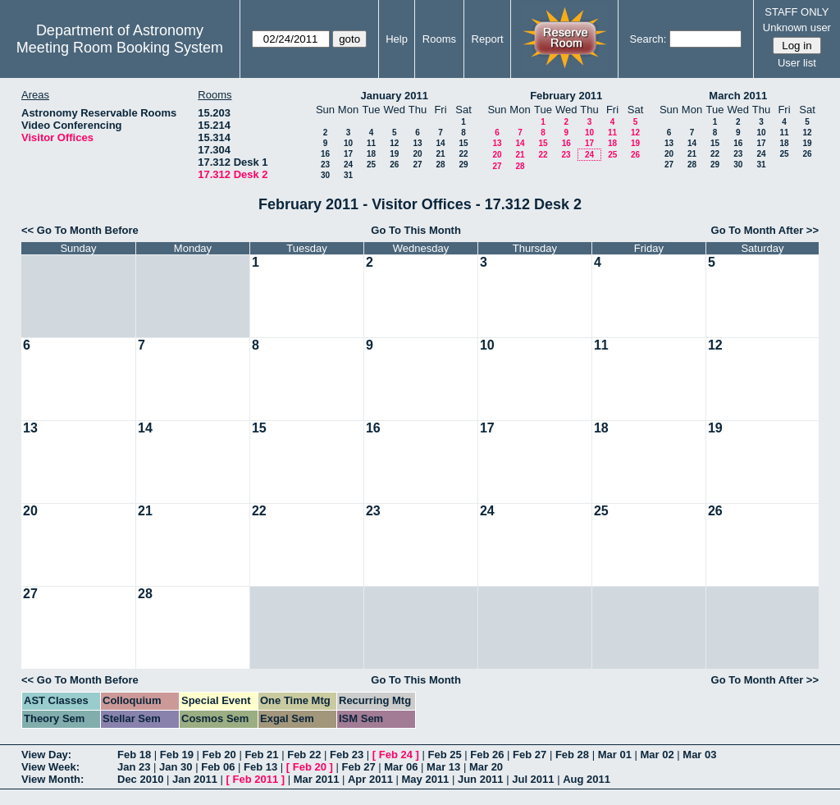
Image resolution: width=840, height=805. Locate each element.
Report (488, 39)
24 (348, 164)
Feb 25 (444, 754)
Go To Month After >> (765, 230)
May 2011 (426, 779)
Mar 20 (486, 767)
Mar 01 (615, 754)
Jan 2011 (194, 779)
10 (348, 143)
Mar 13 (443, 767)
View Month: (52, 779)
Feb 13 (260, 767)
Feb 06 (218, 767)
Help (397, 39)
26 (394, 164)
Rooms (439, 39)
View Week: (50, 767)
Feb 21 (261, 754)
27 (417, 164)
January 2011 (394, 95)
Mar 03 (699, 754)
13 (417, 143)
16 (325, 153)
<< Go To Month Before (80, 230)
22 (463, 153)
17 (348, 153)
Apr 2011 (370, 779)
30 (325, 175)
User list (797, 63)
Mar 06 (401, 767)
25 (371, 164)
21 (440, 153)
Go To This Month (416, 230)
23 (325, 164)
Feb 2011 (256, 779)
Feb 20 (219, 754)
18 (371, 153)
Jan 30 (175, 767)
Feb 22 (304, 754)
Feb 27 (529, 754)
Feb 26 (487, 754)
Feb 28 (572, 754)
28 (440, 164)
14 (440, 143)
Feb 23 (346, 754)
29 (463, 164)
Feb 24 (396, 754)
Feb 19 (177, 754)
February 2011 (566, 95)
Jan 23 (133, 767)
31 (348, 175)
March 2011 (738, 95)
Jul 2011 (533, 779)
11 (371, 143)
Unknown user (797, 27)
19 (394, 153)
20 (417, 153)
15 (463, 143)
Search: (648, 39)
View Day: (46, 754)
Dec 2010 (140, 779)
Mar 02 (656, 754)
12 (394, 143)
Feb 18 (134, 754)
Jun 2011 (481, 779)
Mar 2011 (317, 779)
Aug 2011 (586, 779)
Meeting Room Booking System (119, 47)
